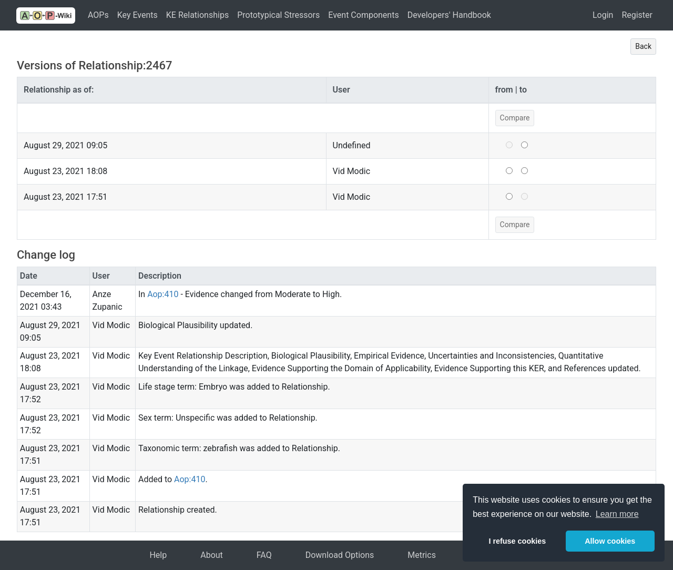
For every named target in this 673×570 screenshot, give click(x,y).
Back (643, 46)
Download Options (339, 555)
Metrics (421, 555)
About (211, 555)
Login (603, 15)
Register (636, 15)
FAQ (264, 555)
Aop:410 (162, 294)
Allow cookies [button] (610, 541)
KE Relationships (197, 15)
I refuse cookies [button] (517, 541)
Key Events (137, 15)
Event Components (363, 15)
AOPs (98, 15)
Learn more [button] (617, 514)
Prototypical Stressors (278, 15)
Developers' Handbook (449, 15)
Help (158, 555)
